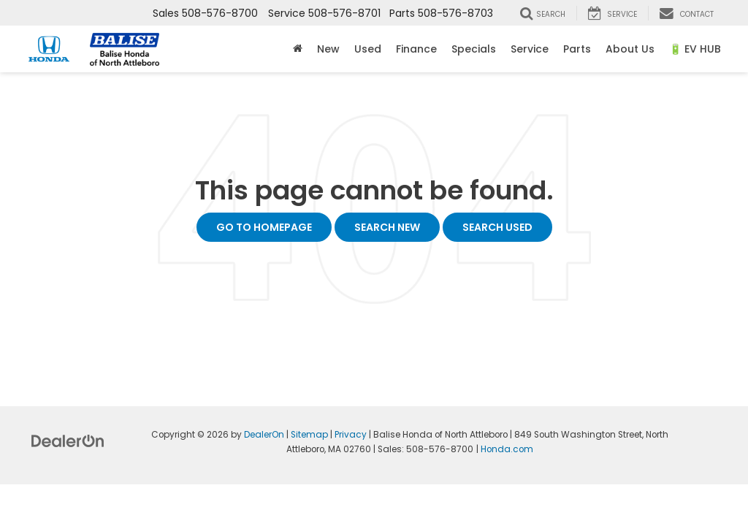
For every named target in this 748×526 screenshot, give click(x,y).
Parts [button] (577, 49)
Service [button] (530, 49)
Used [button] (367, 49)
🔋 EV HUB (695, 49)
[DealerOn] (68, 440)
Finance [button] (416, 49)
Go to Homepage (264, 227)
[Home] (298, 49)
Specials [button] (473, 49)
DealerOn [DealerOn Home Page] (264, 435)
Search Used (497, 227)
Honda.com (507, 449)
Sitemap (309, 435)
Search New (387, 227)
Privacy (351, 435)
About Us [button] (630, 49)
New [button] (328, 49)
